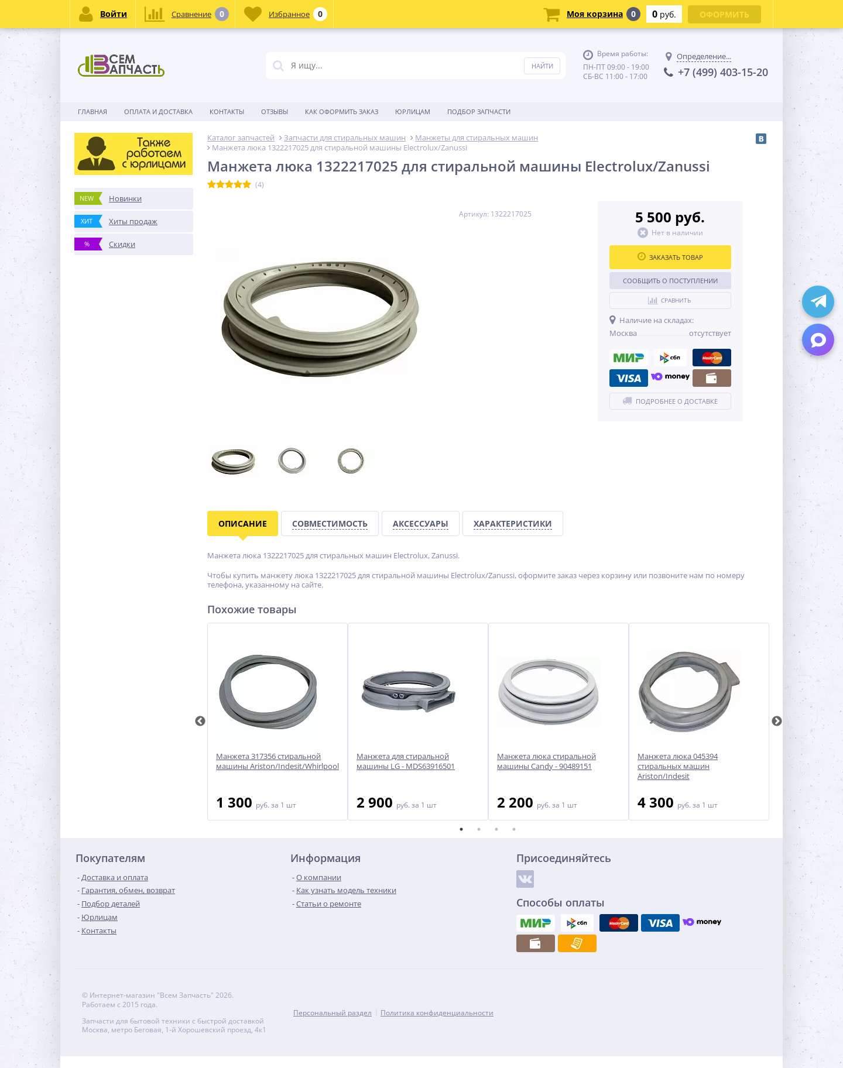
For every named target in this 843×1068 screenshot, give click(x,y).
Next (777, 721)
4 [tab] (514, 829)
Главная (92, 111)
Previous (200, 721)
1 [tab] (461, 829)
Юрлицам (412, 111)
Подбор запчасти (478, 111)
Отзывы (274, 111)
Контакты (227, 111)
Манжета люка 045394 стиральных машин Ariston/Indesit (678, 766)
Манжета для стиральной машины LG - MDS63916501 (406, 761)
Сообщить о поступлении (670, 280)
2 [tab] (479, 829)
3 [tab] (496, 829)
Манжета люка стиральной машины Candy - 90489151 (546, 761)
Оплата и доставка (158, 111)
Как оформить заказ (341, 111)
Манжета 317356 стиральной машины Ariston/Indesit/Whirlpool (277, 761)
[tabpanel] (277, 721)
